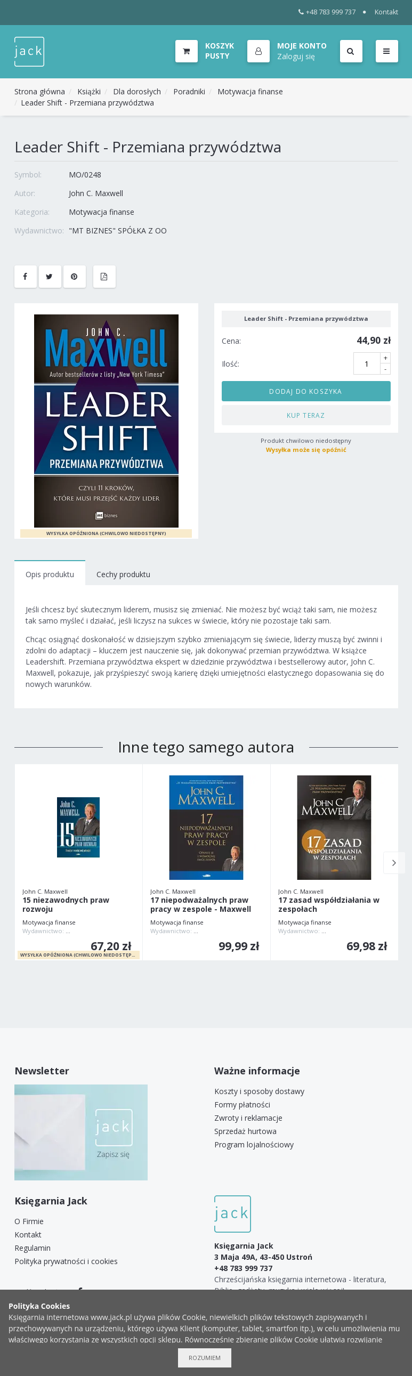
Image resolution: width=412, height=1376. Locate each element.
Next (394, 863)
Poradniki (189, 91)
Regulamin (32, 1248)
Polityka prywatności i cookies (66, 1261)
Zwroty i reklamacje (248, 1118)
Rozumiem (205, 1358)
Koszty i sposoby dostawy (259, 1091)
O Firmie (29, 1221)
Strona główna (39, 91)
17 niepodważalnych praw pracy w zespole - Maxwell (200, 905)
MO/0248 (85, 174)
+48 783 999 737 (327, 12)
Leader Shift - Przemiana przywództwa (87, 103)
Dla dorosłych (137, 91)
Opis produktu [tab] (50, 574)
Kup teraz (306, 415)
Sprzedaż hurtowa (245, 1131)
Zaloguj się (296, 56)
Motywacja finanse (250, 91)
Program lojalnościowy (254, 1144)
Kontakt (386, 12)
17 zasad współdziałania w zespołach (328, 905)
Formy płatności (242, 1104)
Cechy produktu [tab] (123, 574)
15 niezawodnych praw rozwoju (65, 905)
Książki (89, 91)
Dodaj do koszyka (305, 391)
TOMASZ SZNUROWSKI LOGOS (110, 931)
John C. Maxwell (96, 193)
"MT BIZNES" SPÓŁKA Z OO (118, 230)
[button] (287, 52)
